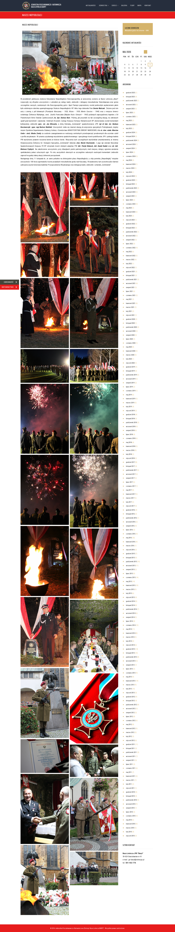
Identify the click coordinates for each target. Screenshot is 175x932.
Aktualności (91, 5)
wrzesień (130, 105)
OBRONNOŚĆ (11, 282)
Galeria (124, 5)
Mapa (139, 5)
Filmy (132, 5)
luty (129, 128)
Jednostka (103, 5)
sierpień (130, 109)
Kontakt (148, 5)
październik (131, 101)
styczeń (130, 176)
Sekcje (114, 5)
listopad (130, 97)
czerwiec (130, 117)
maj (129, 120)
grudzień (130, 93)
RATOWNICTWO (10, 287)
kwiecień (130, 125)
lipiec (129, 113)
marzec (130, 168)
